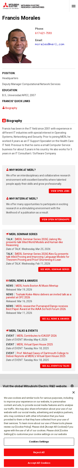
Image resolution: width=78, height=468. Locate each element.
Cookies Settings (39, 445)
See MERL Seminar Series (54, 269)
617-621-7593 (43, 33)
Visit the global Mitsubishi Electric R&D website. (35, 386)
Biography (9, 108)
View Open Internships (55, 219)
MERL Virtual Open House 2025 (35, 344)
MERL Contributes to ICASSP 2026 (37, 335)
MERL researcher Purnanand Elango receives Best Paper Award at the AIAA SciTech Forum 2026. (37, 308)
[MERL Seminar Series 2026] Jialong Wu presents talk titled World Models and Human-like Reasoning (34, 242)
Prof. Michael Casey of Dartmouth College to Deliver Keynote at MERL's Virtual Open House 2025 (37, 355)
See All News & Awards (55, 319)
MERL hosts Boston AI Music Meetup (37, 285)
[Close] (73, 396)
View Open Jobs (60, 191)
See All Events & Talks (55, 366)
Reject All (39, 455)
